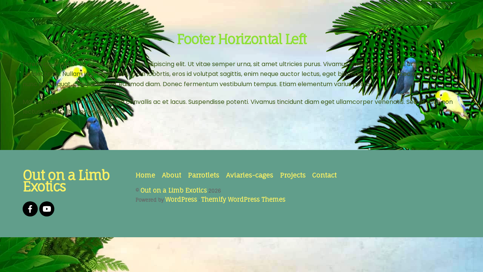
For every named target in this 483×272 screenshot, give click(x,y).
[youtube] (46, 208)
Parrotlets (203, 175)
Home (145, 175)
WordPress (181, 199)
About (171, 175)
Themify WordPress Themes (243, 199)
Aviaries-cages (249, 175)
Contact (324, 175)
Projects (293, 175)
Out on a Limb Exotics (173, 190)
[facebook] (30, 208)
